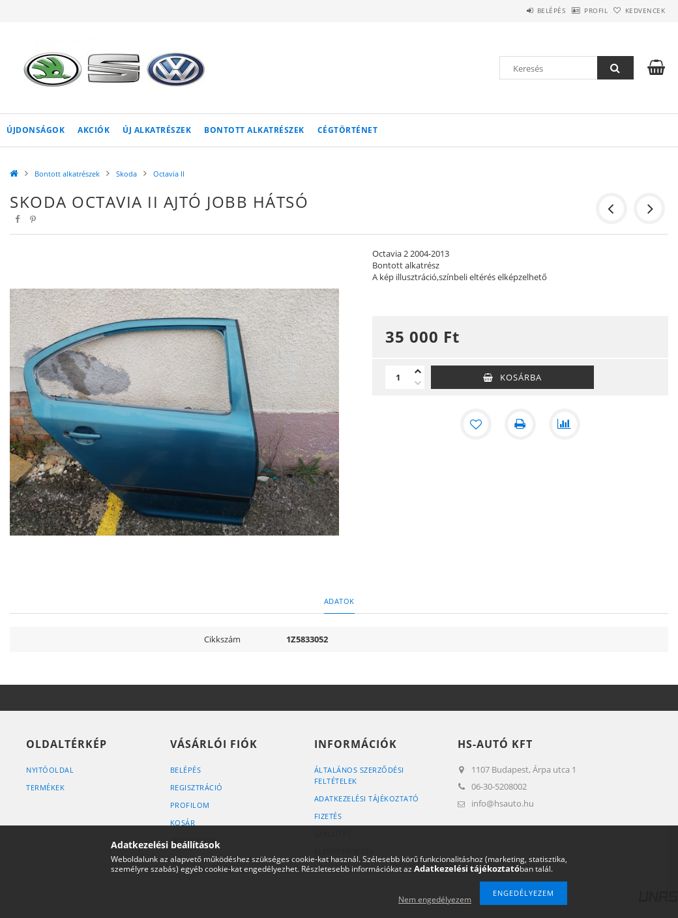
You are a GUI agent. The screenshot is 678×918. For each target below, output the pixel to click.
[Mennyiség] (398, 377)
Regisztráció (196, 787)
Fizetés (328, 816)
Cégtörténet (347, 130)
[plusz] (417, 371)
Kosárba (521, 377)
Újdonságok (36, 130)
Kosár (183, 822)
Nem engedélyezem (434, 899)
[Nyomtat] (520, 424)
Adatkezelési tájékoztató (366, 798)
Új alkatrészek (157, 130)
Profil (575, 10)
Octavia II (168, 174)
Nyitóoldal (50, 770)
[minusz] (417, 383)
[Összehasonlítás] (564, 424)
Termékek (45, 787)
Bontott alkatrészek (254, 130)
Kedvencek (638, 10)
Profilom (190, 805)
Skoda (126, 174)
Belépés (517, 10)
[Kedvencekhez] (476, 424)
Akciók (94, 130)
